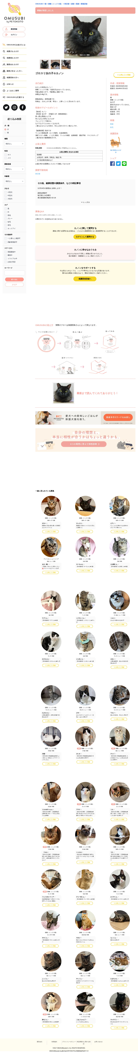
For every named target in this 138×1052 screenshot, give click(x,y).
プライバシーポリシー (69, 1042)
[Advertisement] (14, 329)
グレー (10, 218)
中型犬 (10, 195)
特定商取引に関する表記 (83, 1043)
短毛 (9, 222)
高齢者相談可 (12, 242)
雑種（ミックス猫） (55, 4)
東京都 (66, 4)
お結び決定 (12, 262)
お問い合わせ (98, 1042)
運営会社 (39, 1042)
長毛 (9, 225)
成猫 (72, 4)
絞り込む (14, 279)
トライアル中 (12, 258)
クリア (14, 285)
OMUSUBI (39, 4)
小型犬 (10, 192)
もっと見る (85, 202)
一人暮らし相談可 (14, 238)
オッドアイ (12, 228)
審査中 (10, 255)
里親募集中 (12, 252)
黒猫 (77, 4)
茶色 (9, 215)
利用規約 (54, 1042)
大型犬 (10, 199)
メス (9, 158)
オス (9, 155)
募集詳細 (84, 4)
